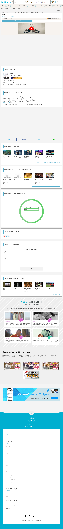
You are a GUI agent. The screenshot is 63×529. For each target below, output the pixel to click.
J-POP (12, 82)
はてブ (38, 139)
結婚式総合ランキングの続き (11, 146)
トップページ (8, 437)
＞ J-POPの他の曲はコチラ (54, 294)
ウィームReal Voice (10, 481)
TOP (2, 8)
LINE (54, 139)
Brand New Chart (9, 506)
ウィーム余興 (8, 484)
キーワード (8, 454)
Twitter (8, 139)
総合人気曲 (8, 446)
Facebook (24, 139)
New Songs (8, 494)
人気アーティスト (9, 463)
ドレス (7, 451)
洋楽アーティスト (9, 467)
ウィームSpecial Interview (11, 482)
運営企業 (33, 518)
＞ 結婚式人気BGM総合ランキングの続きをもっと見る (47, 162)
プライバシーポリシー (26, 518)
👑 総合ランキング (53, 18)
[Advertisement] (31, 51)
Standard (7, 496)
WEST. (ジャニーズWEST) (10, 8)
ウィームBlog (8, 477)
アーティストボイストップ (11, 493)
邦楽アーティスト (9, 465)
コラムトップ (8, 475)
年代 (7, 453)
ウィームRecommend (10, 479)
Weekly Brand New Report (11, 508)
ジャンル (8, 449)
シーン (7, 448)
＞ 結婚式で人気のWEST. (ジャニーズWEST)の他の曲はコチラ (46, 186)
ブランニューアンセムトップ (12, 505)
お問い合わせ (38, 518)
